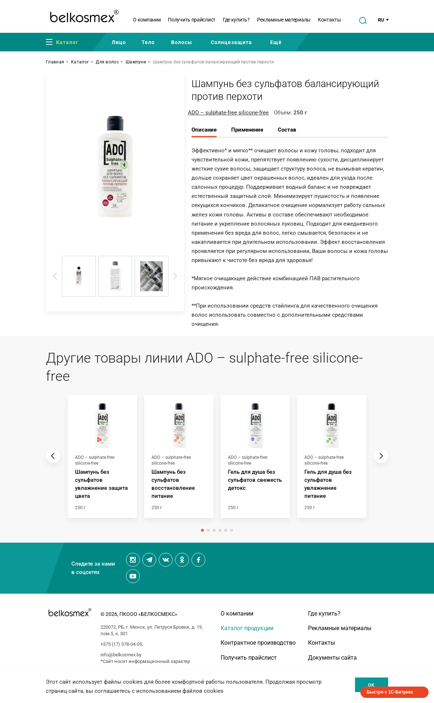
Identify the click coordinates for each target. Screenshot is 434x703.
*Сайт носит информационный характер (145, 661)
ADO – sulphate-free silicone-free (228, 112)
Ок (371, 685)
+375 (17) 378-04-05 (121, 644)
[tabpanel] (102, 460)
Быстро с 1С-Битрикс (390, 692)
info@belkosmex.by (120, 654)
